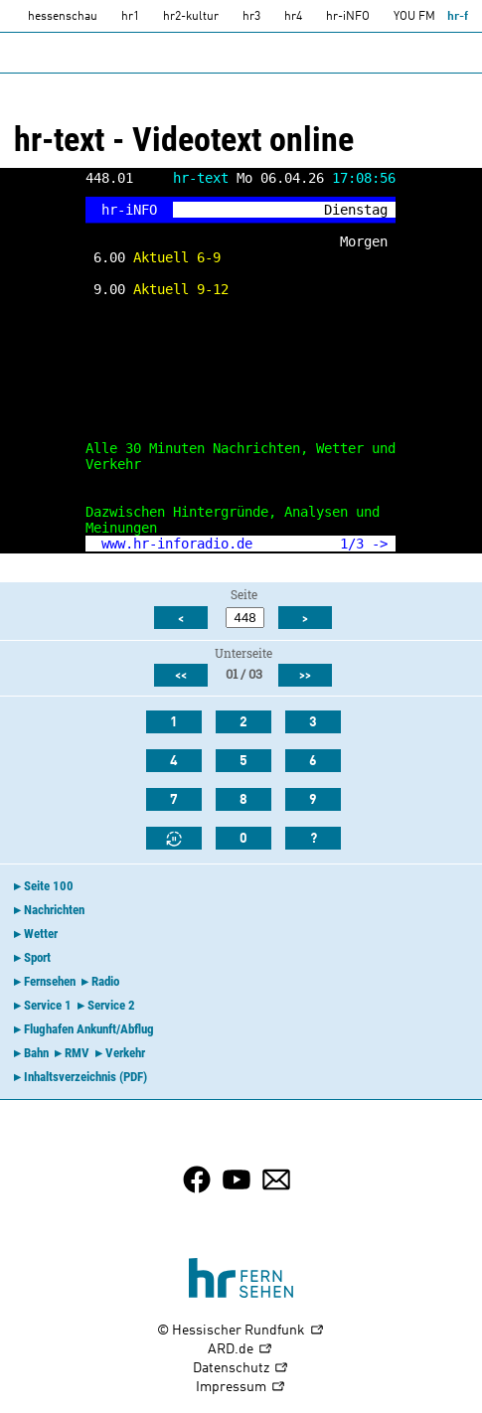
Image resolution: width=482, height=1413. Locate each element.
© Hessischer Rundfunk (241, 1331)
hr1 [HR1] (130, 17)
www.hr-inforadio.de (176, 543)
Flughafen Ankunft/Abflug (89, 1028)
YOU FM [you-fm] (414, 17)
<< (181, 676)
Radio (105, 981)
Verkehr (125, 1052)
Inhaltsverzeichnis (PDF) (85, 1076)
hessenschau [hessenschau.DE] (62, 17)
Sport (37, 957)
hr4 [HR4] (293, 17)
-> (380, 543)
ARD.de (240, 1349)
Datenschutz (241, 1368)
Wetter (41, 933)
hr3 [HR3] (251, 17)
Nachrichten (54, 909)
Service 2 (111, 1005)
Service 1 (48, 1005)
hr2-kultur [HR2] (191, 17)
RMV (77, 1052)
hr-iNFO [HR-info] (348, 17)
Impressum (241, 1387)
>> (305, 676)
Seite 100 (49, 885)
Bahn (36, 1052)
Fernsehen (50, 981)
